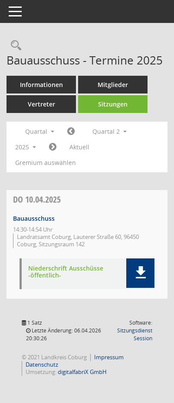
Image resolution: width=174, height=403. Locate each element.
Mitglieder (113, 85)
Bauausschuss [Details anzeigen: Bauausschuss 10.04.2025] (34, 218)
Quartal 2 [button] (109, 131)
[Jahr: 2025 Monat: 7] (53, 147)
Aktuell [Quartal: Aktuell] (79, 147)
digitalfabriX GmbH (82, 372)
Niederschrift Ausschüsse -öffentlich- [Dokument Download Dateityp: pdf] (65, 272)
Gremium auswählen (45, 162)
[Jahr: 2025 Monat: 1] (71, 131)
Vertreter (41, 104)
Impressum (109, 357)
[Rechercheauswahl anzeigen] (14, 46)
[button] (140, 273)
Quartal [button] (39, 131)
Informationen (41, 85)
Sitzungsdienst (134, 334)
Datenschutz (42, 364)
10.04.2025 (37, 199)
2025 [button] (25, 147)
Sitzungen (113, 104)
